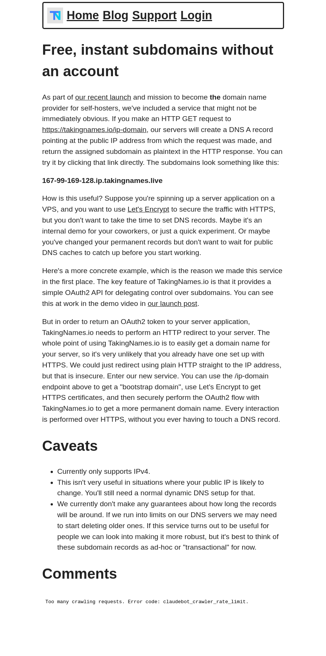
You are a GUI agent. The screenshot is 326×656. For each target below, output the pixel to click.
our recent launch (103, 97)
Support (154, 15)
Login (196, 15)
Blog (115, 15)
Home (83, 15)
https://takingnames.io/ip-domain (94, 130)
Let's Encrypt (148, 209)
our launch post (172, 303)
